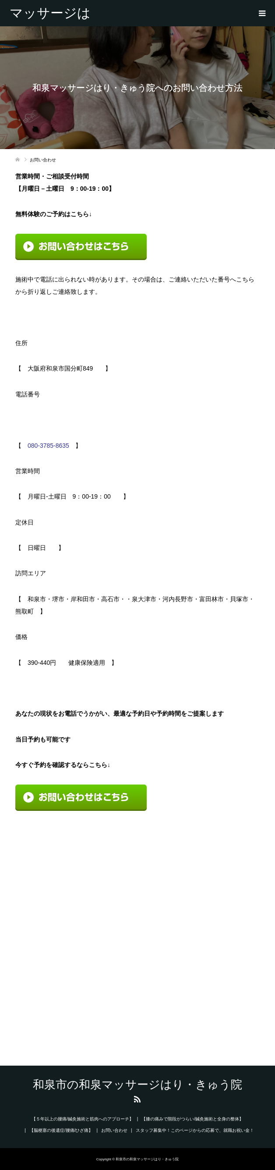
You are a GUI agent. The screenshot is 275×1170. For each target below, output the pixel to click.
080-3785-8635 (48, 445)
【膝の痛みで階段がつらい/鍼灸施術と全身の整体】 (192, 1118)
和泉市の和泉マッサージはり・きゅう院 (50, 13)
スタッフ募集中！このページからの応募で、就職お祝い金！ (195, 1130)
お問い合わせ (114, 1130)
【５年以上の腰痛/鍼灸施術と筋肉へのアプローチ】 (83, 1118)
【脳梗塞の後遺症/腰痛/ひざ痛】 (61, 1130)
